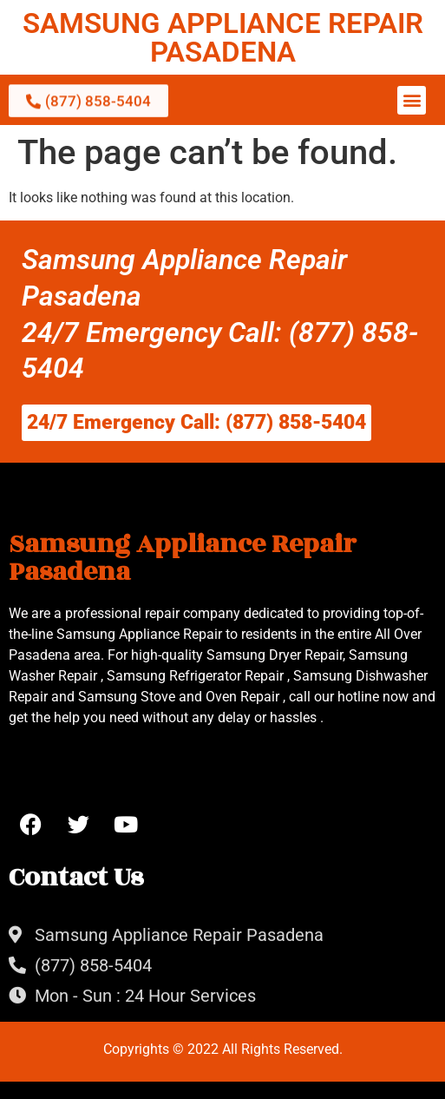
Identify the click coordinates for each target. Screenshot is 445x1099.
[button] (411, 100)
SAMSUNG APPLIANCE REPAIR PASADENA (223, 37)
